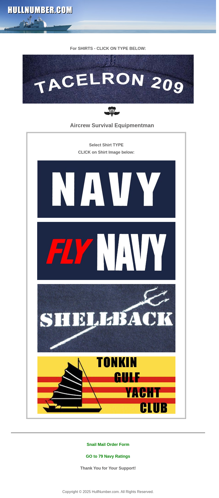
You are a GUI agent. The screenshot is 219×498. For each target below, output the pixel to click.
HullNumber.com (40, 10)
